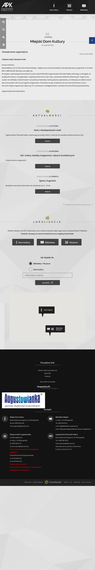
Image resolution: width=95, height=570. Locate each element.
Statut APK (47, 373)
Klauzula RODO (29, 17)
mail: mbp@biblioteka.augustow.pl (67, 426)
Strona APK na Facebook (47, 382)
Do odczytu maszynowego (53, 17)
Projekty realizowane (66, 17)
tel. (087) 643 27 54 (15, 443)
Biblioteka (47, 242)
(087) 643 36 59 (19, 423)
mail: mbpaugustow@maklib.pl (66, 429)
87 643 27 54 (25, 470)
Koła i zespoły (89, 17)
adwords (76, 482)
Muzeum (71, 242)
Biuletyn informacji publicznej (47, 370)
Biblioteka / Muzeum (41, 264)
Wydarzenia (6, 17)
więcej (47, 141)
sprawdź (47, 282)
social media (86, 482)
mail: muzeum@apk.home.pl (19, 446)
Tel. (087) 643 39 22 (61, 423)
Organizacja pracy (18, 17)
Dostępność (40, 17)
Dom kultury (23, 242)
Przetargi (47, 376)
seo (71, 482)
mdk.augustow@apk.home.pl (19, 426)
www (66, 482)
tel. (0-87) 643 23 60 (16, 461)
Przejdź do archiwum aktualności (78, 205)
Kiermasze (78, 17)
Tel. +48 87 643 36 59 (62, 440)
